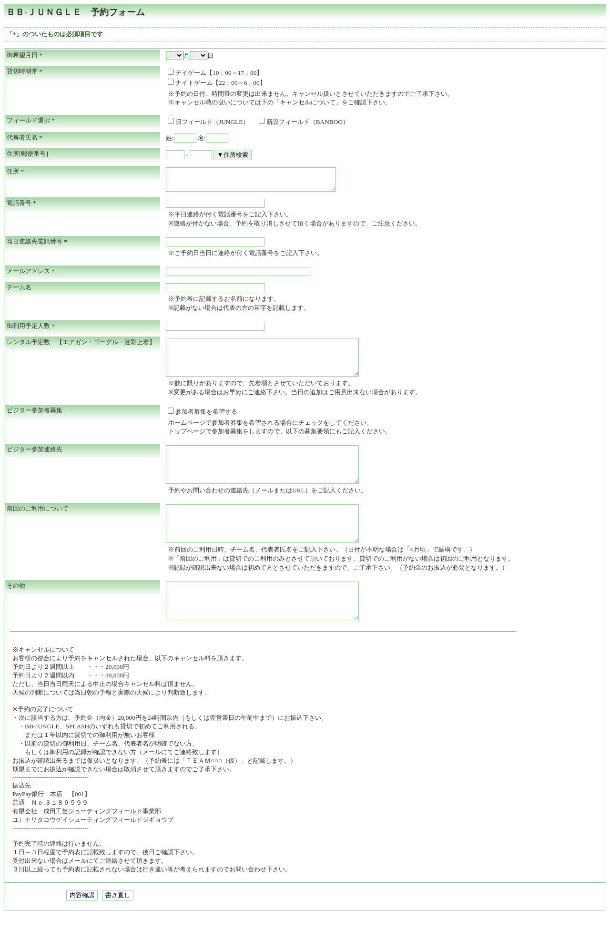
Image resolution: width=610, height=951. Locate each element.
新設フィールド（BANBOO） (304, 121)
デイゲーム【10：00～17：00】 (215, 72)
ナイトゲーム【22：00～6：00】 (217, 82)
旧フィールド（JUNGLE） (211, 121)
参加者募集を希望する (202, 423)
